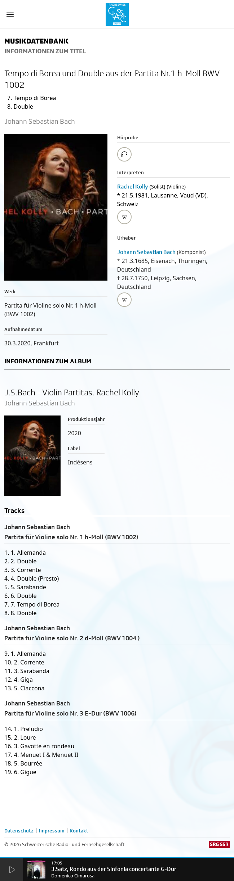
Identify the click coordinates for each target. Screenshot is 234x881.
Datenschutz (19, 830)
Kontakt (79, 830)
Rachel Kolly (132, 186)
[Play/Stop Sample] (124, 154)
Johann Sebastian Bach (146, 252)
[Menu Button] (10, 14)
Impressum (52, 830)
